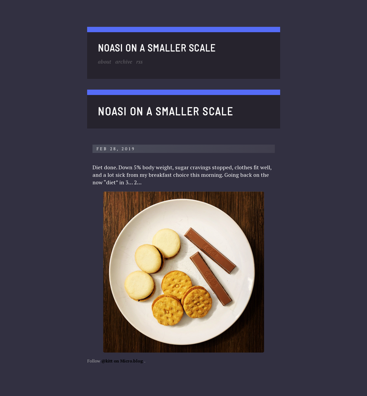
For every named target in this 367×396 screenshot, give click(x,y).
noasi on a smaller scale (157, 47)
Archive (123, 61)
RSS (139, 61)
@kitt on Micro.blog (122, 361)
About (104, 61)
